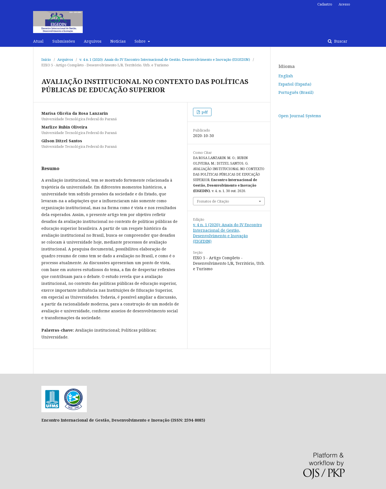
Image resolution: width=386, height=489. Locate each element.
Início (46, 59)
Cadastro (324, 4)
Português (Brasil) (295, 92)
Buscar (340, 41)
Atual (38, 41)
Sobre (141, 41)
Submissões (63, 41)
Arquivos (92, 41)
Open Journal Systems (299, 115)
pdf (204, 112)
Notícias (118, 41)
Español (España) (294, 84)
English (285, 75)
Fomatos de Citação (213, 201)
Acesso (344, 4)
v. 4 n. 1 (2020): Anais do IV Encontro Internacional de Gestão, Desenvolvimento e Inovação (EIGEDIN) (164, 59)
